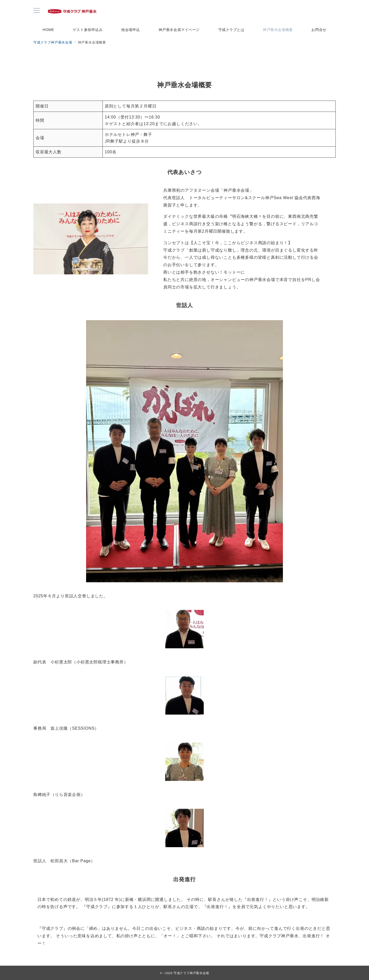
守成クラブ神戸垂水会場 (191, 973)
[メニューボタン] (36, 11)
